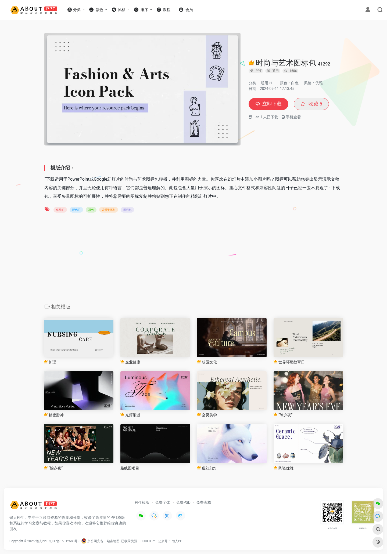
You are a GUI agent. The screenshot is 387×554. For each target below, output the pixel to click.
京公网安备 (92, 541)
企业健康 (130, 362)
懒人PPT (178, 541)
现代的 (76, 209)
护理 (50, 362)
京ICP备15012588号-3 (65, 541)
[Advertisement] (193, 259)
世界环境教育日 (289, 362)
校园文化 (207, 362)
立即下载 (268, 104)
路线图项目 (129, 468)
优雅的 (60, 209)
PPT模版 (142, 502)
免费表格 (203, 502)
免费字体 (162, 502)
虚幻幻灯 (207, 468)
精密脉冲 (53, 415)
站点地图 (113, 541)
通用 (264, 83)
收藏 (311, 104)
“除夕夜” (283, 415)
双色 (91, 209)
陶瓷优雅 (283, 468)
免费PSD (183, 502)
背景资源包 (108, 209)
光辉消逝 (130, 415)
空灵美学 (207, 415)
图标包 (127, 209)
